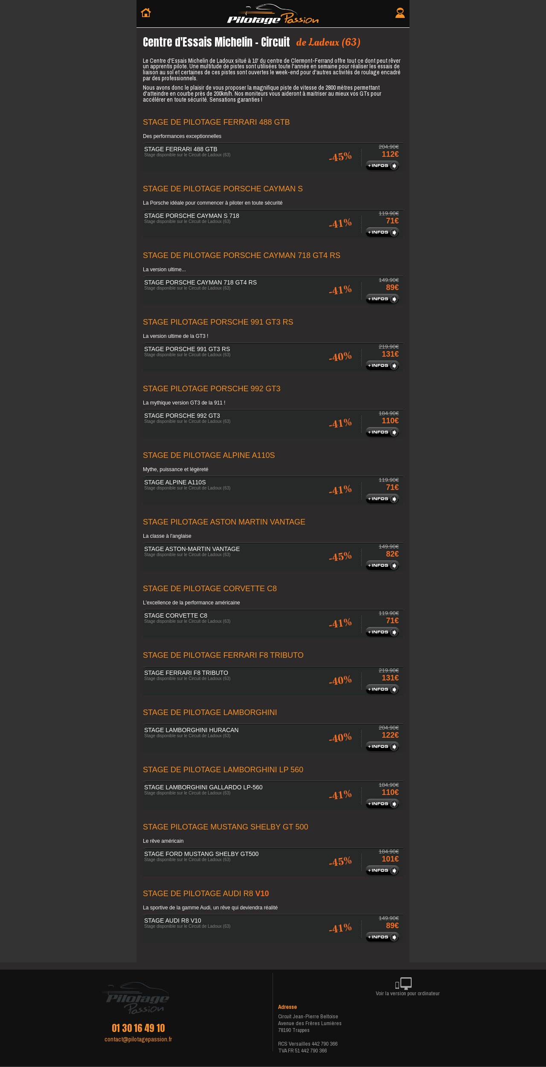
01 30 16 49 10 (138, 1028)
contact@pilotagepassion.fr (138, 1039)
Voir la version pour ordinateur (408, 988)
